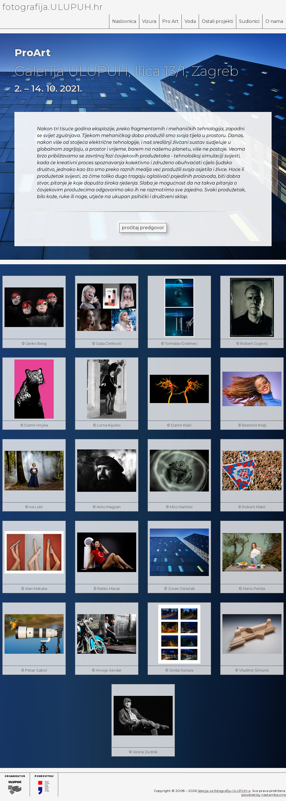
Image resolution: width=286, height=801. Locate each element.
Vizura (149, 21)
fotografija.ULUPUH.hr (52, 7)
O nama (274, 21)
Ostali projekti (217, 21)
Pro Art (170, 21)
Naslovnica (124, 21)
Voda (190, 21)
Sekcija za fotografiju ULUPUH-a (224, 791)
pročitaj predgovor (143, 227)
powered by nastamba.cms (263, 795)
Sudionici (249, 21)
